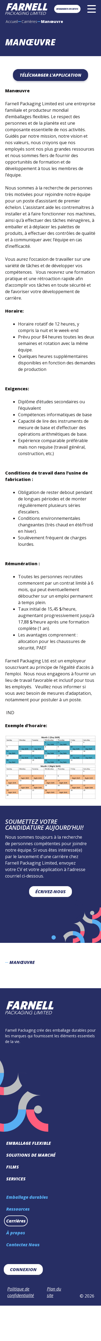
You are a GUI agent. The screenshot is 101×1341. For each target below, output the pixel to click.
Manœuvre (22, 962)
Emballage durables (27, 1197)
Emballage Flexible (28, 1143)
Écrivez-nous (50, 892)
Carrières (29, 21)
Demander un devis (67, 8)
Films (12, 1167)
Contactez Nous (23, 1245)
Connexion (23, 1269)
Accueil (12, 21)
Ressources (18, 1209)
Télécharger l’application (50, 75)
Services (16, 1179)
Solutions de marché (30, 1155)
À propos (15, 1233)
